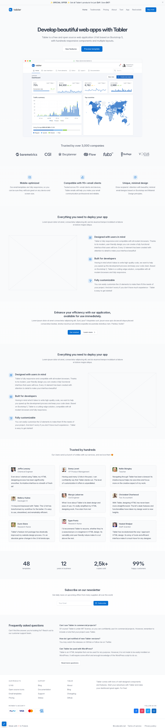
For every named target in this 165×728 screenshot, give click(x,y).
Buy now (150, 9)
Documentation (44, 689)
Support (41, 693)
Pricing (11, 697)
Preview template (92, 48)
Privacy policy (150, 725)
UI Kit (11, 685)
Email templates (15, 693)
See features (71, 48)
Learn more (90, 332)
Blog (40, 685)
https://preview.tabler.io (82, 60)
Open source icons (16, 689)
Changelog (71, 693)
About (69, 685)
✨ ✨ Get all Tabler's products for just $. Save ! (80, 2)
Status (40, 697)
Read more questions (69, 662)
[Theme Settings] (4, 724)
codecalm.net (120, 725)
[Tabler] (15, 9)
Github (70, 697)
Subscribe (100, 602)
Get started (74, 332)
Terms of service (134, 725)
